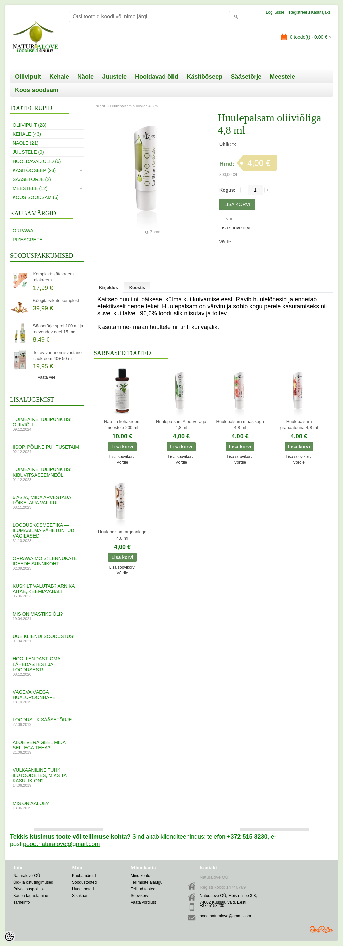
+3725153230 (212, 905)
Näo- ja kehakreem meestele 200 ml (122, 424)
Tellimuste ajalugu (146, 882)
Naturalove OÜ (26, 875)
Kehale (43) (27, 134)
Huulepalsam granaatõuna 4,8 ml (299, 424)
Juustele (114, 76)
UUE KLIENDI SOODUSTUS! (47, 638)
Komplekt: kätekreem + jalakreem (55, 276)
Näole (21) (25, 143)
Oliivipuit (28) (29, 125)
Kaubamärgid (84, 875)
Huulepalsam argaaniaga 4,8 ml (122, 535)
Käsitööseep (204, 76)
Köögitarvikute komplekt (56, 300)
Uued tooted (83, 889)
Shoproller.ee (321, 929)
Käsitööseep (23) (34, 170)
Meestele (282, 76)
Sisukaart (80, 895)
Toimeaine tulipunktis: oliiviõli (47, 424)
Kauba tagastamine (30, 895)
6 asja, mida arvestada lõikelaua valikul (47, 502)
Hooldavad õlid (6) (37, 161)
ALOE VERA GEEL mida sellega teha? (47, 747)
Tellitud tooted (143, 889)
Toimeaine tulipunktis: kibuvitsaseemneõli (47, 474)
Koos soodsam (36, 90)
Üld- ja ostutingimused (33, 882)
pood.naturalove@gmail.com (225, 915)
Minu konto (140, 875)
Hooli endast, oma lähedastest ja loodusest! (47, 666)
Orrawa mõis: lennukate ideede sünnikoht (47, 563)
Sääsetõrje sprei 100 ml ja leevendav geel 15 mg (58, 328)
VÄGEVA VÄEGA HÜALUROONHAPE (47, 696)
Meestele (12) (30, 188)
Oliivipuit (28, 76)
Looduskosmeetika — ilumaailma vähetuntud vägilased (47, 532)
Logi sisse (275, 12)
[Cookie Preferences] (9, 937)
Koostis (137, 287)
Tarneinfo (21, 902)
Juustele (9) (28, 152)
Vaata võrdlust (143, 902)
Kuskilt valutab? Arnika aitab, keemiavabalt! (47, 590)
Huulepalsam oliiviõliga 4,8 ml (134, 106)
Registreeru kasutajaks (310, 12)
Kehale (59, 76)
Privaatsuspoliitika (29, 889)
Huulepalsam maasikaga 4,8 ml (240, 424)
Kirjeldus (108, 287)
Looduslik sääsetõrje (47, 722)
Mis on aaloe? (47, 805)
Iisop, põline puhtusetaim (47, 449)
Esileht (99, 106)
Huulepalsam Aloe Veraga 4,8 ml (181, 424)
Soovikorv (139, 895)
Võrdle (225, 242)
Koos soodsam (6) (36, 197)
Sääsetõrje (246, 76)
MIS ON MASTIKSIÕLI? (47, 616)
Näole (85, 76)
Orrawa (23, 230)
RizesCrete (28, 239)
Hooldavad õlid (156, 76)
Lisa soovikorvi (234, 227)
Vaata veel (47, 377)
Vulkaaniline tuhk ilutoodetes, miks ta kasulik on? (47, 777)
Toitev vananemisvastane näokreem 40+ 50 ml (57, 355)
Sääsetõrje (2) (32, 179)
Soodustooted (84, 882)
